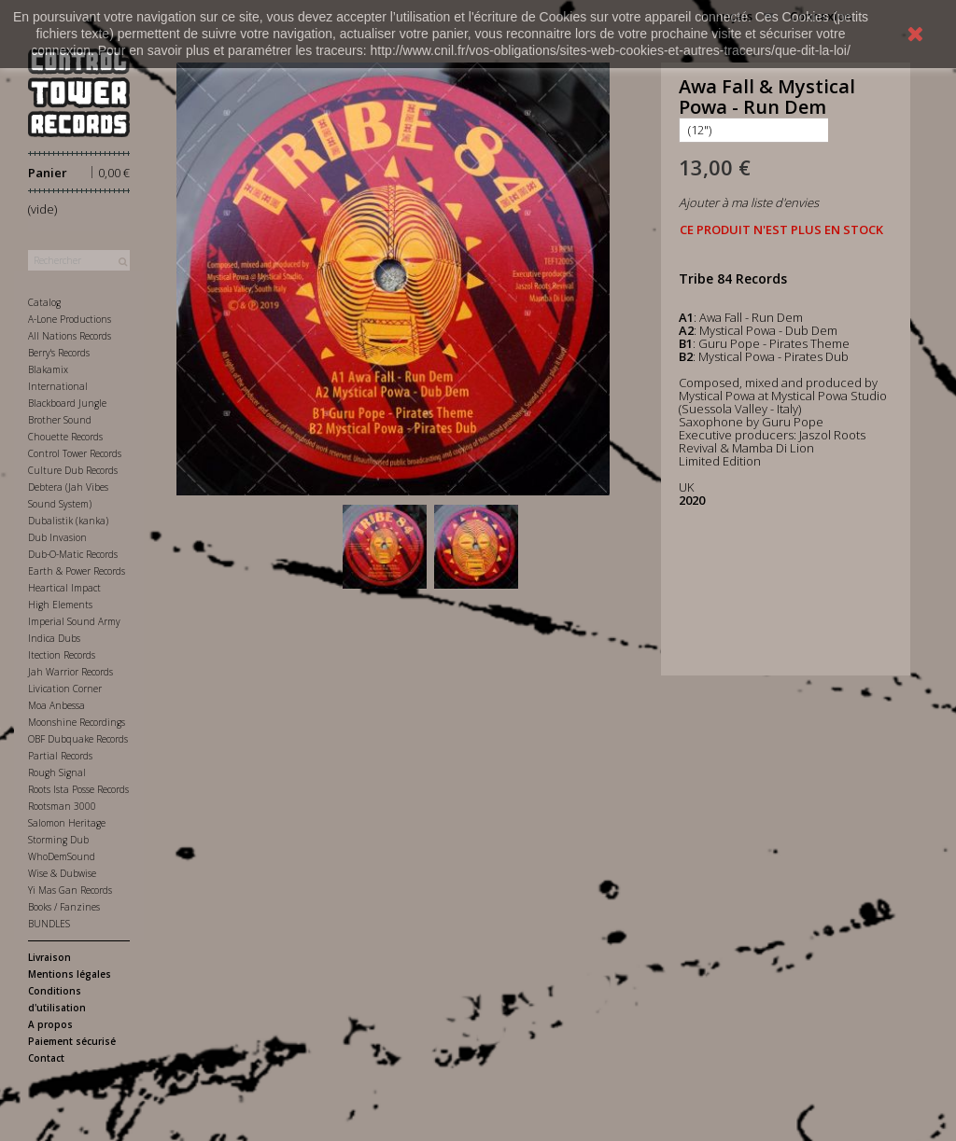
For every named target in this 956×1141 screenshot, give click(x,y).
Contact (46, 1057)
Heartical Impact (64, 587)
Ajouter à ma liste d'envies (749, 202)
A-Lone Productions (69, 319)
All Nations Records (69, 335)
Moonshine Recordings (76, 722)
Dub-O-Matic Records (73, 554)
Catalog (44, 302)
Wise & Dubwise (62, 873)
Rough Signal (57, 772)
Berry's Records (59, 352)
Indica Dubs (54, 638)
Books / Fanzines (64, 906)
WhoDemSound (61, 856)
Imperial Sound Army (74, 621)
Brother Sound (59, 419)
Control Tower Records (74, 453)
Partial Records (60, 755)
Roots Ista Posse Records (78, 789)
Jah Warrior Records (70, 671)
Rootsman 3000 (62, 806)
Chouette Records (65, 436)
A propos (50, 1024)
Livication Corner (65, 688)
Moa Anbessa (56, 705)
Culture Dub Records (73, 470)
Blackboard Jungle (67, 403)
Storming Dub (58, 839)
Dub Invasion (57, 537)
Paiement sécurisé (72, 1041)
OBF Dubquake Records (78, 738)
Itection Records (61, 654)
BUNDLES (49, 923)
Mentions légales (69, 974)
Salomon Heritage (66, 822)
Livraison (49, 957)
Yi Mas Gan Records (70, 890)
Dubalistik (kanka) (68, 520)
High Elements (60, 604)
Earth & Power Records (76, 570)
